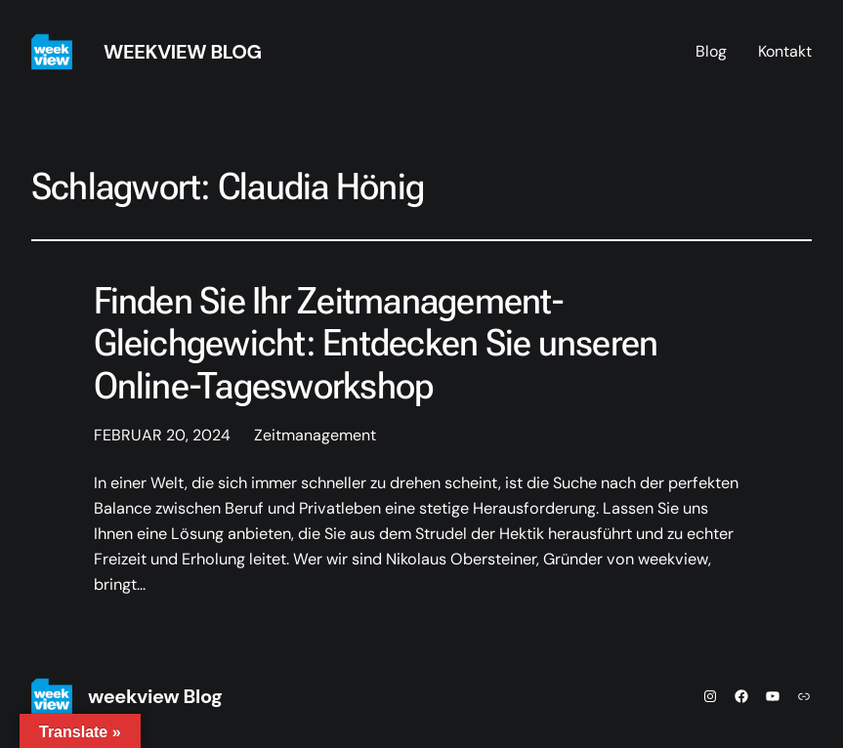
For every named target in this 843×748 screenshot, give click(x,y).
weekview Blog (183, 51)
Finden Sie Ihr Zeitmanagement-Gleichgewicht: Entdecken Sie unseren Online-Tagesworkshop (376, 343)
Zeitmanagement (315, 435)
